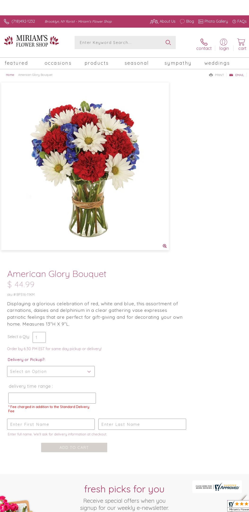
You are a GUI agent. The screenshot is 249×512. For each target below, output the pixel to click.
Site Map (229, 456)
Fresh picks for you (125, 315)
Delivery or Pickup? (144, 177)
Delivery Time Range (148, 204)
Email (236, 72)
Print (216, 72)
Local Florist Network (200, 456)
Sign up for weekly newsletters (124, 340)
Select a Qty (137, 154)
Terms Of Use (138, 456)
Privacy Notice (166, 456)
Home (10, 72)
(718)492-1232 (23, 21)
